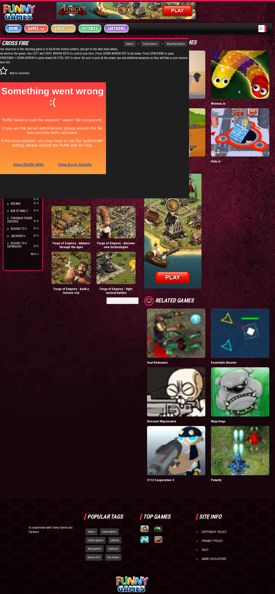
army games (94, 508)
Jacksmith (18, 236)
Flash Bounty (20, 167)
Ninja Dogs (228, 389)
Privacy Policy (212, 501)
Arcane (16, 203)
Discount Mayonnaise (181, 389)
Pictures (90, 28)
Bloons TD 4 (19, 160)
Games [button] (36, 28)
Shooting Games (144, 43)
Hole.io (225, 145)
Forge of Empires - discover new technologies (89, 228)
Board (15, 118)
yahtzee (115, 500)
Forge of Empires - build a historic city (116, 226)
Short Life (173, 96)
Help (205, 510)
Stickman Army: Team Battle (185, 145)
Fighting (16, 89)
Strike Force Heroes (24, 182)
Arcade (16, 67)
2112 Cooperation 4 (179, 440)
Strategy (17, 111)
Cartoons (116, 28)
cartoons (113, 508)
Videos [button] (63, 28)
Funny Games (118, 43)
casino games (95, 500)
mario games (109, 491)
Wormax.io (228, 96)
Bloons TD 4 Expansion (17, 244)
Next (35, 254)
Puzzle (15, 75)
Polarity (226, 440)
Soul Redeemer (176, 339)
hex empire (113, 517)
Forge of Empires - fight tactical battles (143, 226)
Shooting (17, 82)
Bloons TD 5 (19, 229)
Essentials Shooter (234, 339)
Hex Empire (18, 174)
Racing (15, 97)
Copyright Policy (214, 492)
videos (91, 491)
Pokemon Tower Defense (19, 219)
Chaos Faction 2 (21, 189)
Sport (15, 104)
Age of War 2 (19, 211)
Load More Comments (141, 238)
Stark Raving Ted (22, 196)
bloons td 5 (94, 517)
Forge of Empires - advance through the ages (62, 230)
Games (98, 43)
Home (13, 28)
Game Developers (214, 519)
